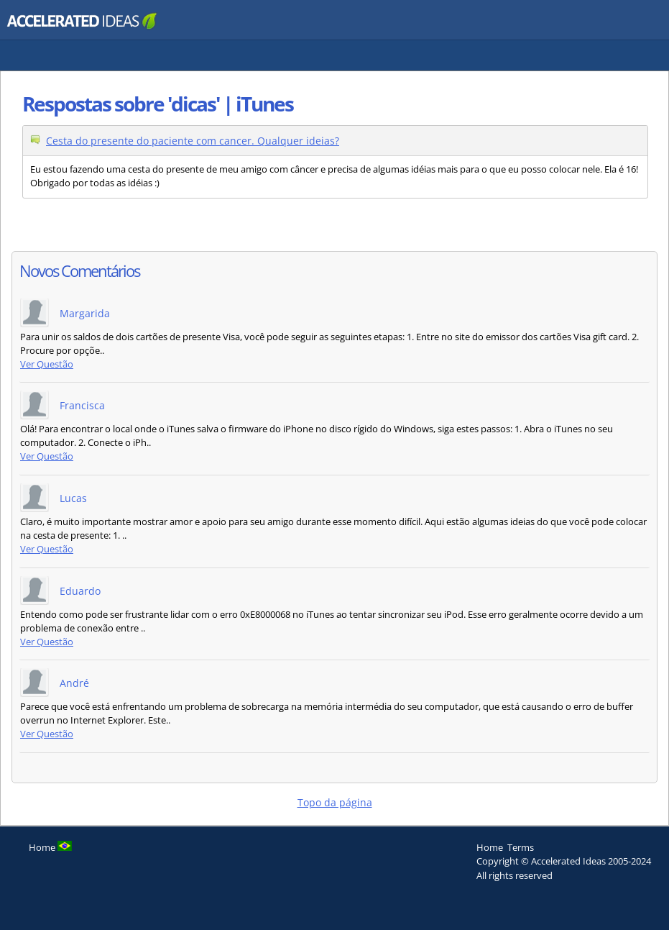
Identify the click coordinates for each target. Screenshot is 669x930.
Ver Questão (46, 364)
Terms (520, 847)
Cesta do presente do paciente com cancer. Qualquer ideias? (192, 140)
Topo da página (334, 802)
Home (489, 847)
